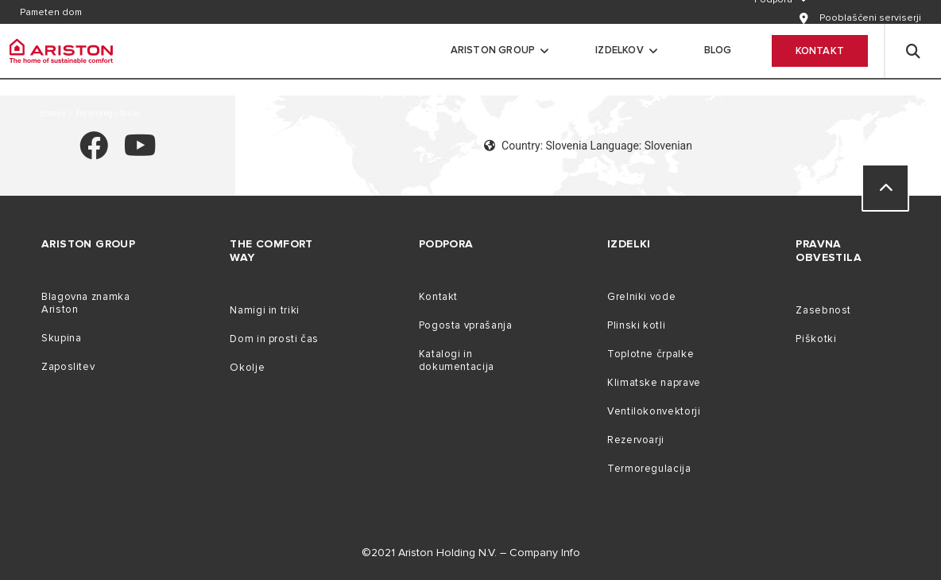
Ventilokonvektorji (653, 411)
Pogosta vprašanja (466, 325)
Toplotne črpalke (650, 354)
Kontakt (820, 51)
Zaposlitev (68, 366)
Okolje (247, 367)
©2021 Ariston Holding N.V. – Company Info (471, 553)
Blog (718, 50)
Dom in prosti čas (274, 339)
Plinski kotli (636, 325)
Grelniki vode (641, 296)
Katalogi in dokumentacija (456, 360)
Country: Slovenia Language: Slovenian (588, 145)
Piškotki (816, 339)
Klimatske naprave (654, 382)
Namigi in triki (264, 310)
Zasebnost (823, 310)
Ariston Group (493, 50)
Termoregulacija (649, 468)
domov (54, 113)
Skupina (61, 338)
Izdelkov (619, 50)
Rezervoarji (635, 440)
